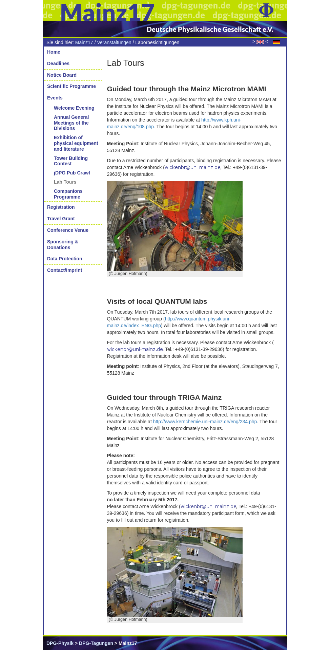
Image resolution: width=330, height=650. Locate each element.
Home (53, 52)
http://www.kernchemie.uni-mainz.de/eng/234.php (205, 421)
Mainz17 (84, 42)
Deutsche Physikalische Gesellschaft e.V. (210, 29)
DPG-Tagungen (96, 643)
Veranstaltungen (114, 42)
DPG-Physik (60, 643)
